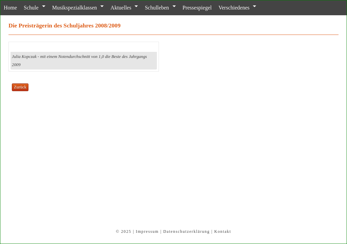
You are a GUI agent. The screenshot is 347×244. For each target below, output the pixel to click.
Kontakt (222, 231)
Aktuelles (120, 8)
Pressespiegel (197, 8)
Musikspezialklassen (74, 8)
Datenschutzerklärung (186, 231)
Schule (31, 8)
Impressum (147, 231)
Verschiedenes (234, 8)
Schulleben (157, 8)
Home (10, 8)
